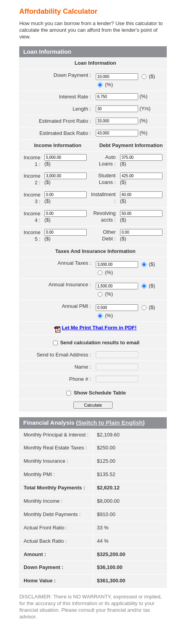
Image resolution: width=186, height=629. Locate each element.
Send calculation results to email (99, 342)
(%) (109, 84)
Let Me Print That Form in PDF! (99, 328)
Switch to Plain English (110, 422)
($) (152, 76)
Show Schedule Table (100, 393)
